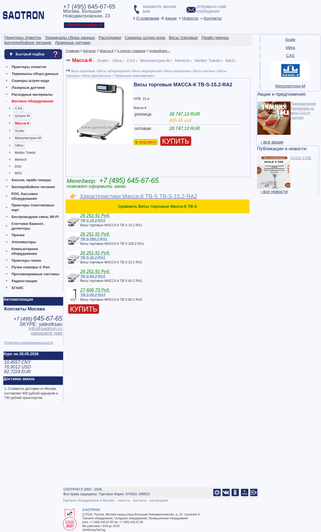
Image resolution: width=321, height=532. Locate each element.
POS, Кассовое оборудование (24, 196)
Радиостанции (24, 281)
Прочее (18, 235)
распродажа (158, 500)
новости (124, 500)
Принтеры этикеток (29, 67)
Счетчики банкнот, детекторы (27, 226)
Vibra (19, 145)
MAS (18, 173)
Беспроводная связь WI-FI (35, 217)
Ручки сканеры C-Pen (31, 267)
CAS (18, 108)
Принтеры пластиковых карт (32, 207)
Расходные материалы (32, 94)
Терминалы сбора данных (35, 74)
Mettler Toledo (25, 153)
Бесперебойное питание (33, 187)
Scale (19, 131)
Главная (72, 51)
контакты (140, 500)
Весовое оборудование (32, 101)
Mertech (21, 160)
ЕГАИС (18, 288)
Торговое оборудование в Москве (88, 500)
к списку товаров (131, 51)
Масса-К (22, 123)
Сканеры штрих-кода (30, 81)
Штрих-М (22, 116)
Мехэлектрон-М (28, 138)
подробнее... (159, 51)
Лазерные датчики (28, 87)
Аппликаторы (24, 242)
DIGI (18, 166)
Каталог (89, 51)
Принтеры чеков (26, 260)
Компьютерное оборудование (24, 251)
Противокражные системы (35, 274)
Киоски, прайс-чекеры (31, 180)
